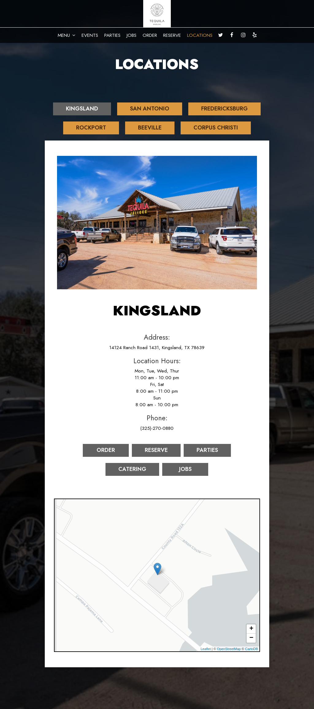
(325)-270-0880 (157, 428)
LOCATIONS (200, 35)
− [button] (251, 638)
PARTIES (112, 35)
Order (106, 450)
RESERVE (172, 35)
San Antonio (149, 109)
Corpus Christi (215, 128)
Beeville (150, 128)
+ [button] (251, 629)
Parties (207, 450)
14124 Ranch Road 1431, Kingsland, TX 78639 (157, 347)
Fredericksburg (224, 109)
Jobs (185, 469)
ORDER (150, 35)
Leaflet (206, 649)
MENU (66, 35)
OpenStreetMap (229, 649)
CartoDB (251, 649)
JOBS (131, 35)
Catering (132, 469)
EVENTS (90, 35)
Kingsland (82, 109)
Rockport (91, 128)
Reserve (156, 450)
